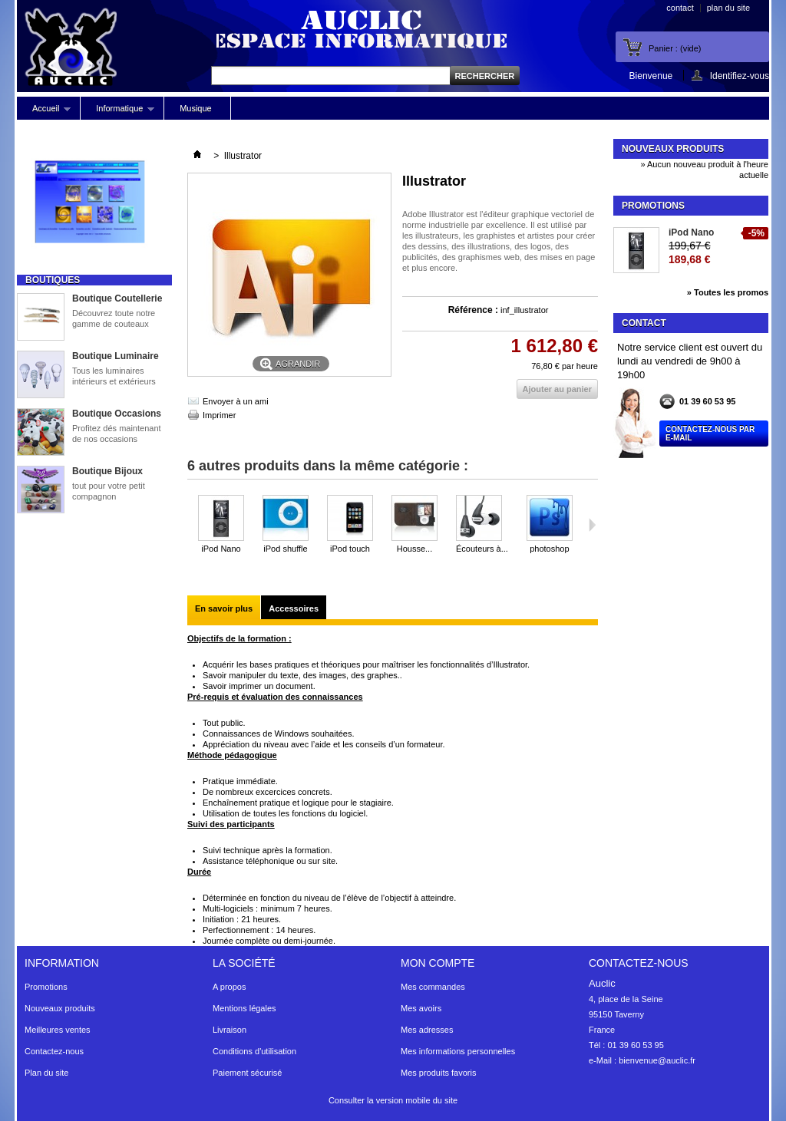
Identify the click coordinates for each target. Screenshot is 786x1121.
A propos (229, 986)
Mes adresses (427, 1029)
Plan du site (46, 1072)
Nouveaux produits (673, 148)
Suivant (592, 525)
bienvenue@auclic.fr (657, 1060)
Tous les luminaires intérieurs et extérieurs (114, 376)
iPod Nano (220, 548)
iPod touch (350, 548)
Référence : (473, 310)
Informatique (117, 112)
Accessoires (294, 608)
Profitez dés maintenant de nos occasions (116, 433)
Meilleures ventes (58, 1029)
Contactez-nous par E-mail (710, 433)
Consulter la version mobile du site (393, 1100)
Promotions (653, 205)
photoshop (549, 548)
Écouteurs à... (482, 548)
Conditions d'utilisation (254, 1051)
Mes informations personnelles (458, 1051)
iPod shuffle (285, 548)
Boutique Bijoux (107, 471)
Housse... (414, 548)
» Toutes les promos (727, 292)
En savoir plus (224, 608)
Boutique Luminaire (115, 356)
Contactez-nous (54, 1051)
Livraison (229, 1029)
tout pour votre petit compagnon (108, 491)
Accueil (44, 112)
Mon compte (437, 963)
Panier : (675, 48)
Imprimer (219, 415)
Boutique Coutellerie (117, 298)
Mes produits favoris (438, 1072)
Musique (196, 108)
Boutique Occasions (116, 413)
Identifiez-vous (739, 76)
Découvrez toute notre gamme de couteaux (113, 318)
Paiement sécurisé (247, 1072)
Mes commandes (433, 986)
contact (679, 7)
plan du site (728, 7)
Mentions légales (244, 1008)
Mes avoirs (421, 1008)
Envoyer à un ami (236, 401)
